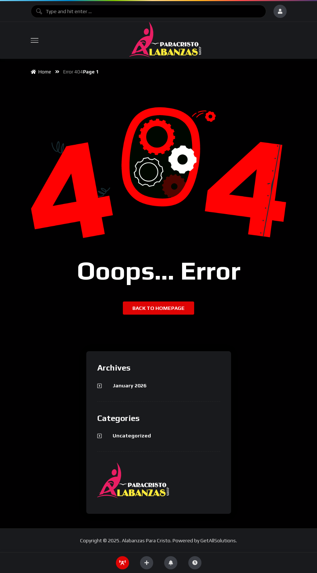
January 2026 (129, 385)
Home (41, 72)
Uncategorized (132, 436)
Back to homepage (158, 308)
